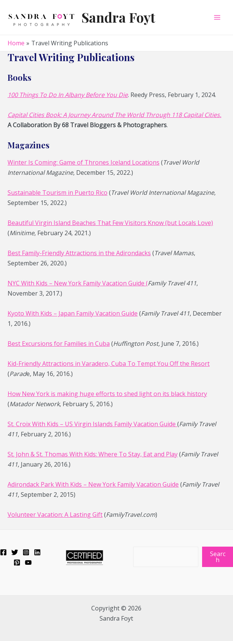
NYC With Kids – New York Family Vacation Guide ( (78, 283)
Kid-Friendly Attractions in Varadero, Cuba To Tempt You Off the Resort (109, 363)
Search (217, 557)
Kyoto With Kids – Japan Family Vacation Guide (73, 313)
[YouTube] (28, 562)
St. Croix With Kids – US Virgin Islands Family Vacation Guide (92, 424)
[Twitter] (14, 552)
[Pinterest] (17, 562)
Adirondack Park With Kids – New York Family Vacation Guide (93, 484)
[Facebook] (3, 552)
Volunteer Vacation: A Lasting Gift (55, 514)
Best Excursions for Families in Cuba (59, 343)
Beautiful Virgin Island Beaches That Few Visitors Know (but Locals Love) (110, 223)
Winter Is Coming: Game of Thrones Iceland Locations (83, 162)
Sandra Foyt (118, 17)
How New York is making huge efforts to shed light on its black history (107, 394)
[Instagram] (26, 552)
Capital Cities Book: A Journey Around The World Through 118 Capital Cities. (114, 115)
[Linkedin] (37, 552)
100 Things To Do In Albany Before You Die (68, 95)
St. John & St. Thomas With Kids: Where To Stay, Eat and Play (93, 454)
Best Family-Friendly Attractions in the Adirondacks (79, 253)
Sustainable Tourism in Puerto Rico (57, 192)
